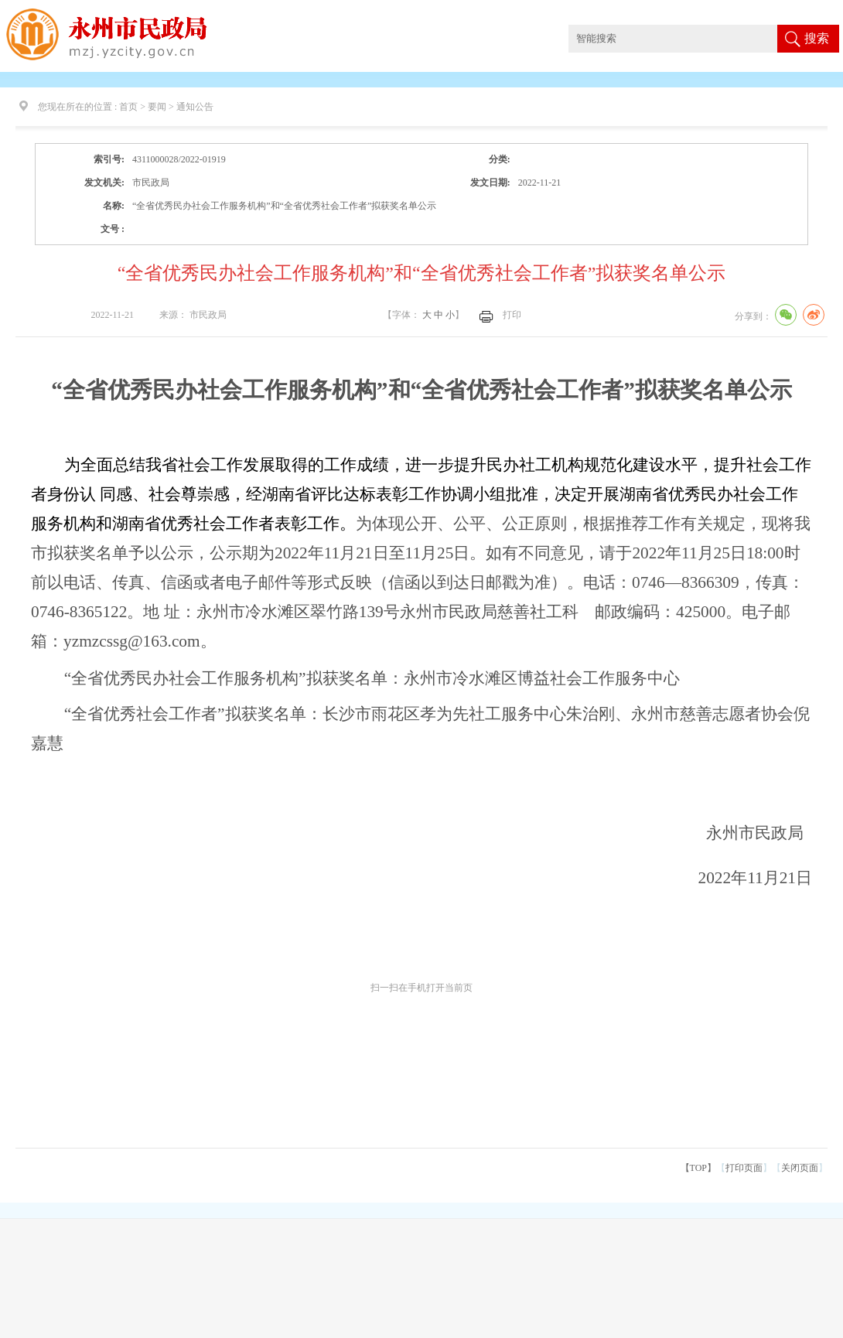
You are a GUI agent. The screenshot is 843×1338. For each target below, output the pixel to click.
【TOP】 (698, 1167)
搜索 (816, 38)
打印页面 (744, 1167)
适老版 (795, 14)
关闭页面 (799, 1167)
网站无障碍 (750, 14)
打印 (512, 314)
